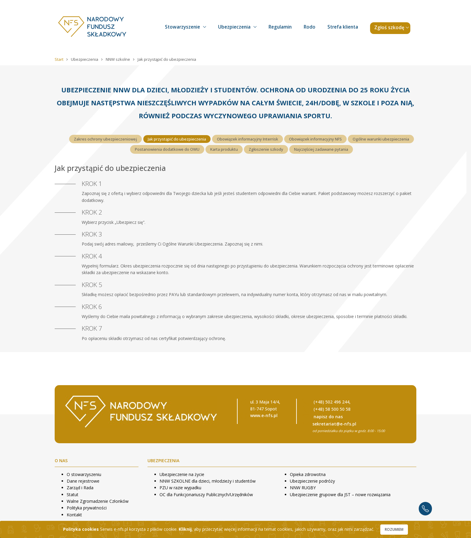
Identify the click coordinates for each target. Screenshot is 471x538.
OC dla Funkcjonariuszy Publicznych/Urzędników (206, 494)
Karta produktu (224, 149)
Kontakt (74, 515)
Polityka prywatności (87, 508)
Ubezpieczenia (234, 27)
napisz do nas (328, 416)
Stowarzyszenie (182, 27)
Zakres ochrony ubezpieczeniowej (105, 139)
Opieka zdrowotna (308, 474)
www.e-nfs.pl (264, 415)
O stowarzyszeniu (84, 474)
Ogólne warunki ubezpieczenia (381, 139)
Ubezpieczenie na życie (182, 474)
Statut (72, 494)
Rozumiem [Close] (394, 529)
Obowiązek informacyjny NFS (315, 139)
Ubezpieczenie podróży (312, 481)
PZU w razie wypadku (180, 487)
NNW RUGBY (303, 487)
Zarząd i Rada (80, 487)
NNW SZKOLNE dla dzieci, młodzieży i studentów (208, 481)
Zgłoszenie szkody (266, 149)
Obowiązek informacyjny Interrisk (247, 139)
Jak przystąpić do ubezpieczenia (177, 139)
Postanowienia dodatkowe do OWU (167, 149)
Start (59, 59)
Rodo (309, 27)
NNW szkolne (118, 59)
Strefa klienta (342, 27)
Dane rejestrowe (83, 481)
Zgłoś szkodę (389, 27)
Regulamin (280, 27)
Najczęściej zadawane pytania (321, 149)
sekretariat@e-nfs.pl (334, 424)
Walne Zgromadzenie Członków (98, 501)
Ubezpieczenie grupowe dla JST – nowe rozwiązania (340, 494)
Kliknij (185, 529)
